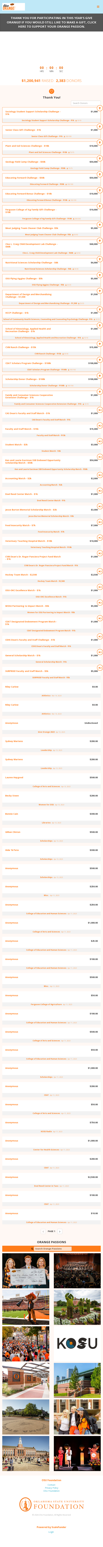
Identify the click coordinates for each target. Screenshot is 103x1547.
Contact (51, 1484)
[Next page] (59, 1231)
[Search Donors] (86, 103)
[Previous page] (43, 1231)
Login (51, 1531)
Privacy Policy (51, 1487)
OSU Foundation (51, 1490)
